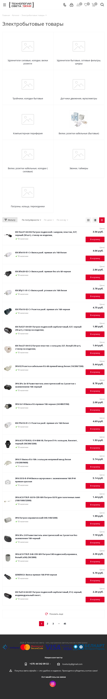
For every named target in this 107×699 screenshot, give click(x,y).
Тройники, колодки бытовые (28, 98)
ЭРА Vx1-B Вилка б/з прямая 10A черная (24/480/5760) (42, 404)
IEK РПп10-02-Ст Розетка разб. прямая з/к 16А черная (42, 309)
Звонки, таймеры (79, 168)
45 (65, 623)
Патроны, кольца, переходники (28, 206)
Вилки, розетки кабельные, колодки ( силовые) (28, 170)
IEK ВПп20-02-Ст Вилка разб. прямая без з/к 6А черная (43, 271)
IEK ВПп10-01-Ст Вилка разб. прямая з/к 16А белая (41, 252)
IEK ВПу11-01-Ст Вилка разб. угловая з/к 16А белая (41, 290)
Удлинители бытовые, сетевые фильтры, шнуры (79, 62)
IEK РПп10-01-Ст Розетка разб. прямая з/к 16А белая (42, 423)
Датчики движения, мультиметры (79, 98)
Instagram (53, 684)
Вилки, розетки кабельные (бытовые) (79, 133)
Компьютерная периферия (28, 133)
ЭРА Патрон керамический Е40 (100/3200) (36, 518)
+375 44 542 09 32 (39, 663)
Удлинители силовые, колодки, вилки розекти (28, 62)
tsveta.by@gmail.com (72, 664)
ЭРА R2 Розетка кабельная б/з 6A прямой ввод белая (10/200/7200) (49, 366)
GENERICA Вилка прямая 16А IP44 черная (36, 574)
